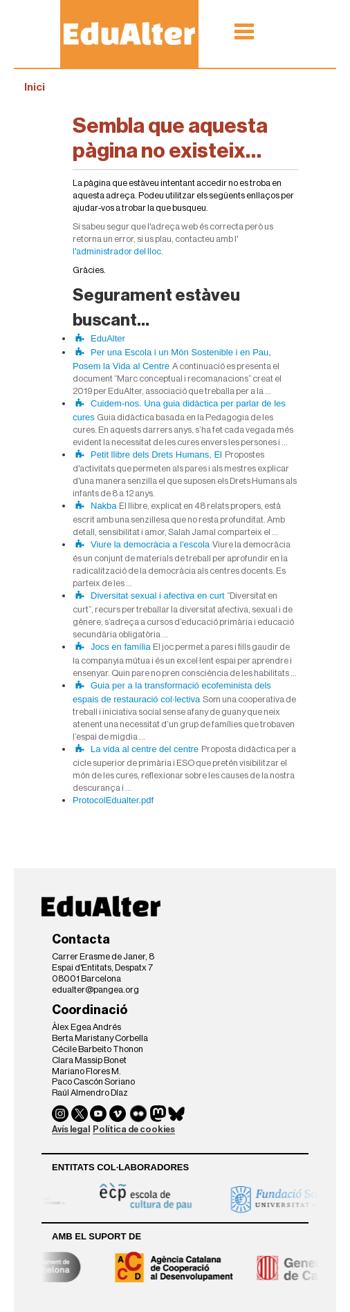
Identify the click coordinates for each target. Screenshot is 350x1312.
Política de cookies (134, 1129)
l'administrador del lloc (117, 251)
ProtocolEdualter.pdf (113, 800)
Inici (34, 87)
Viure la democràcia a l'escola (150, 544)
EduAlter (108, 338)
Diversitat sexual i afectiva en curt (158, 595)
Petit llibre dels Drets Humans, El (156, 454)
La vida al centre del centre (145, 749)
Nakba (104, 505)
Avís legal (71, 1129)
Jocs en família (121, 646)
